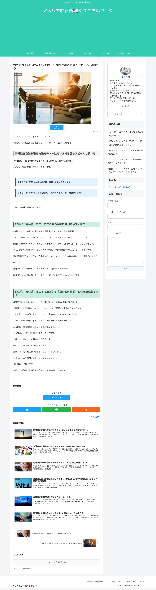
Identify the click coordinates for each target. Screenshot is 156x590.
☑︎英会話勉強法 (93, 584)
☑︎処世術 (125, 584)
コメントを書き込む (57, 564)
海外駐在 (17, 386)
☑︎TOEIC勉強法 (106, 584)
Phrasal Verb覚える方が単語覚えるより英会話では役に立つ (125, 134)
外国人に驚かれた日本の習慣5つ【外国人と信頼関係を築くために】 (125, 143)
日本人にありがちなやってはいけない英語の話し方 (125, 152)
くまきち (125, 77)
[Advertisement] (78, 34)
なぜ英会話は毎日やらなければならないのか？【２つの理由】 (125, 161)
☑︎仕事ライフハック (137, 584)
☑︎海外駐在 (82, 584)
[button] (142, 114)
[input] (125, 114)
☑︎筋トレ (117, 584)
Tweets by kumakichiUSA (118, 187)
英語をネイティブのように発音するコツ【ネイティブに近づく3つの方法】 (125, 170)
